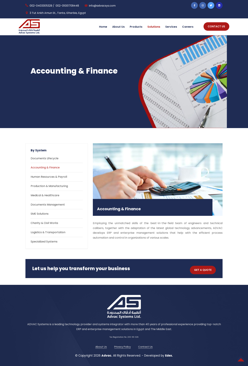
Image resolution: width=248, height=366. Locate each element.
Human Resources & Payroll (49, 177)
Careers (187, 27)
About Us (118, 27)
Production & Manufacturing (49, 186)
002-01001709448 (67, 6)
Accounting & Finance (45, 167)
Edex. (169, 356)
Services (171, 27)
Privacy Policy (122, 346)
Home (103, 27)
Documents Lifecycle (44, 158)
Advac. (106, 356)
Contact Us (145, 346)
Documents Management (48, 205)
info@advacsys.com (102, 6)
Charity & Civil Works (44, 223)
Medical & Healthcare (45, 195)
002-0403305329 (41, 6)
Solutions (153, 27)
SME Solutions (40, 214)
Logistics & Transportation (48, 232)
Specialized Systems (44, 241)
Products (136, 27)
